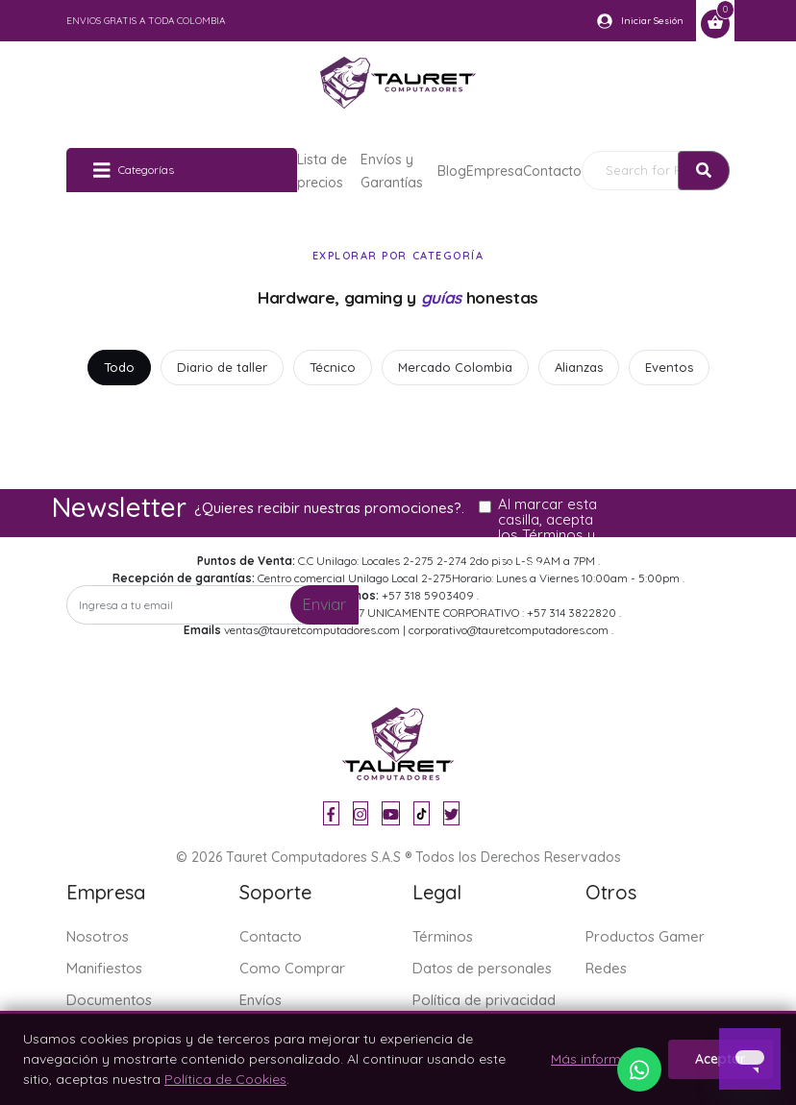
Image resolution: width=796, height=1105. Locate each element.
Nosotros (97, 936)
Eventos (669, 367)
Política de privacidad (484, 1000)
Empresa (494, 171)
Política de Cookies (225, 1079)
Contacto (552, 171)
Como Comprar (292, 968)
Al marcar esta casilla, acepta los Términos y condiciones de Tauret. (549, 535)
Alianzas (579, 367)
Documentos (109, 1000)
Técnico (333, 367)
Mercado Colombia (455, 367)
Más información (604, 1059)
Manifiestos (104, 968)
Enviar (324, 604)
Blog (451, 171)
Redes (606, 968)
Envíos (260, 1000)
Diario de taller (222, 367)
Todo (119, 367)
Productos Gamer (645, 936)
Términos (442, 936)
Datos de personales (482, 968)
